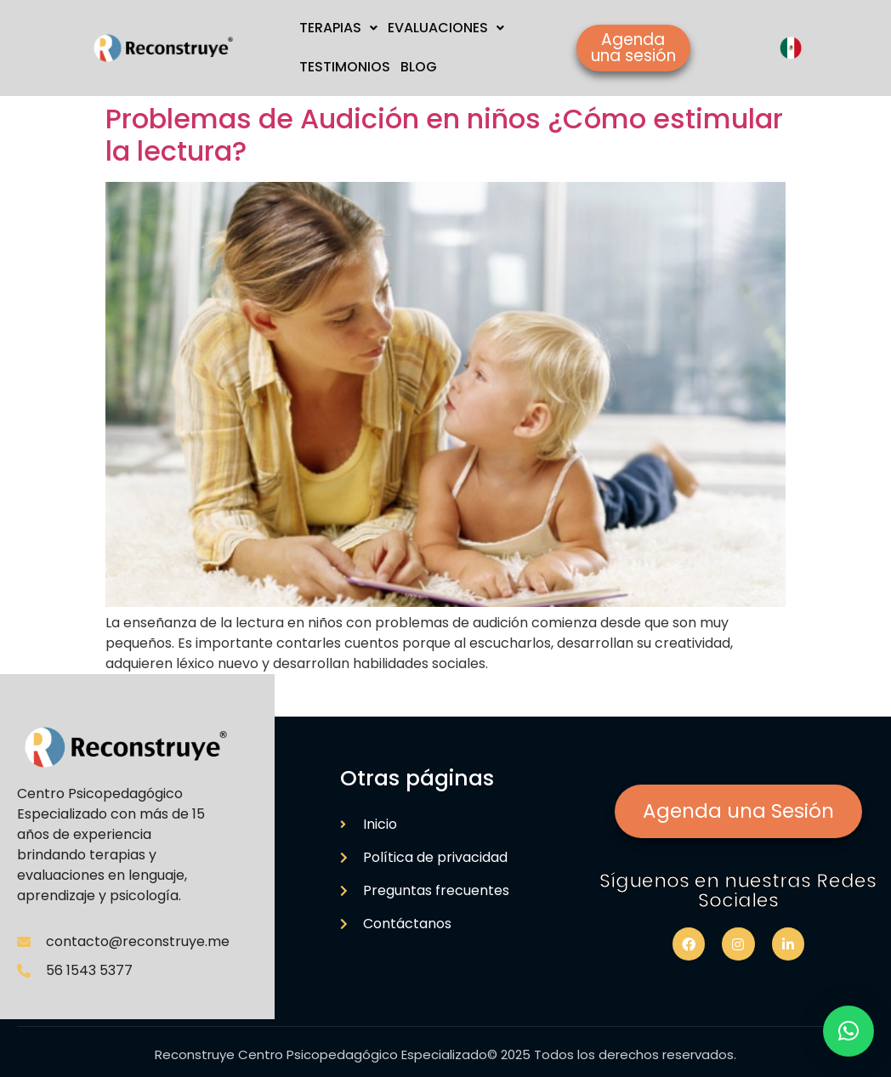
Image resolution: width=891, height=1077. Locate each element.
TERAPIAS (338, 27)
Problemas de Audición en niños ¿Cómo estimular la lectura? (444, 134)
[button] (848, 1031)
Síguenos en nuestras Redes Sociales (738, 890)
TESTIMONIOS (344, 67)
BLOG (418, 67)
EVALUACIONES (446, 27)
